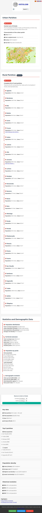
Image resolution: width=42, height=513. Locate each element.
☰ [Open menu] (13, 9)
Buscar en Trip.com (22, 403)
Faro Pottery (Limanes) (7, 500)
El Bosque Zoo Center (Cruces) (9, 502)
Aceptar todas (12, 511)
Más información (21, 508)
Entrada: (21, 398)
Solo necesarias (21, 511)
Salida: (21, 400)
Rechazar (30, 511)
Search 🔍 (25, 9)
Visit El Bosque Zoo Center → (12, 132)
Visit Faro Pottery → (9, 163)
